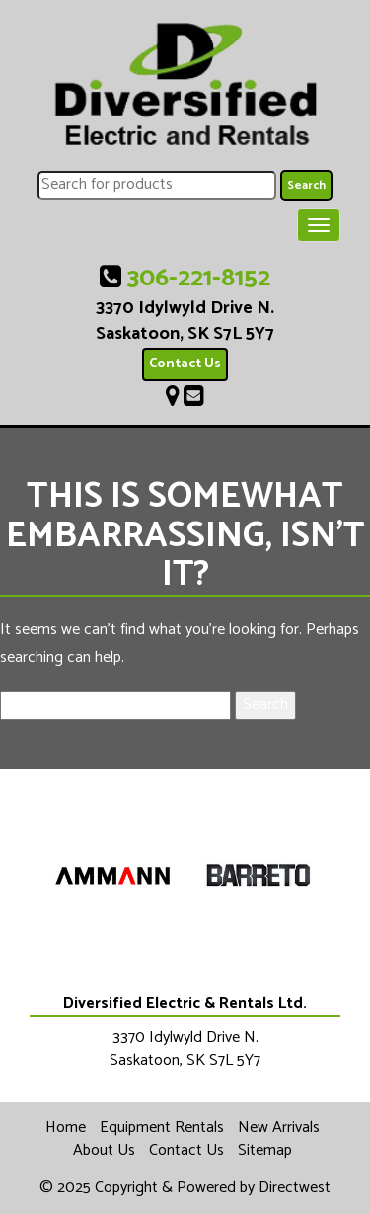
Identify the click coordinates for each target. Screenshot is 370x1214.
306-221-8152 (198, 278)
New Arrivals (279, 1127)
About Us (104, 1150)
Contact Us (185, 364)
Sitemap (265, 1150)
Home (65, 1127)
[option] (112, 877)
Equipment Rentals (162, 1127)
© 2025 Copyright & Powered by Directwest (185, 1187)
